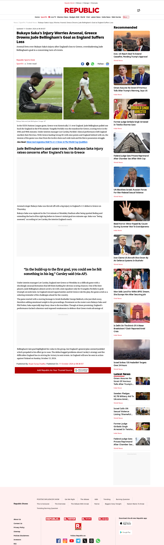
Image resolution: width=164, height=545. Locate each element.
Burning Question (123, 499)
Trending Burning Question (47, 508)
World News (118, 60)
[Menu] (137, 10)
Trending (107, 499)
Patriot (96, 504)
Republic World (69, 3)
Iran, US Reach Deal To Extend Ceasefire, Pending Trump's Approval (130, 55)
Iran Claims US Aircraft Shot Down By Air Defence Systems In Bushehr (131, 259)
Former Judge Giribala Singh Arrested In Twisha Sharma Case (131, 123)
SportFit (20, 63)
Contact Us (18, 523)
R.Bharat (78, 3)
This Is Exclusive (43, 504)
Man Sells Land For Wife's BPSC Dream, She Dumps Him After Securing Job (132, 293)
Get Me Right (70, 499)
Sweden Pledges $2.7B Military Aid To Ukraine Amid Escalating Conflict (124, 398)
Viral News (118, 298)
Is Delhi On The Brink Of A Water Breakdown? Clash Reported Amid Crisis (129, 328)
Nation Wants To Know (135, 504)
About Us (17, 519)
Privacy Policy (19, 527)
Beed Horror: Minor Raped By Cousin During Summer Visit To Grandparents (131, 225)
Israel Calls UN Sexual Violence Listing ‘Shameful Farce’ (122, 413)
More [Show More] (126, 17)
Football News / (32, 22)
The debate (84, 499)
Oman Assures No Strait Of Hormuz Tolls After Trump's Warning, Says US (130, 89)
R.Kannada (94, 3)
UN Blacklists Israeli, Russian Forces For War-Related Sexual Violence (130, 191)
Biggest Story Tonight (113, 504)
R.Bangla (86, 3)
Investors (17, 540)
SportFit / (22, 22)
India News (118, 94)
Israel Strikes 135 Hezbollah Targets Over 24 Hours (130, 364)
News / (16, 22)
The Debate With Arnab (80, 504)
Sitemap (17, 531)
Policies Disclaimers (21, 536)
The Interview (60, 504)
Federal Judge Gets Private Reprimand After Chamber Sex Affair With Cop (131, 157)
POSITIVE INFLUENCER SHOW (48, 499)
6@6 (96, 499)
